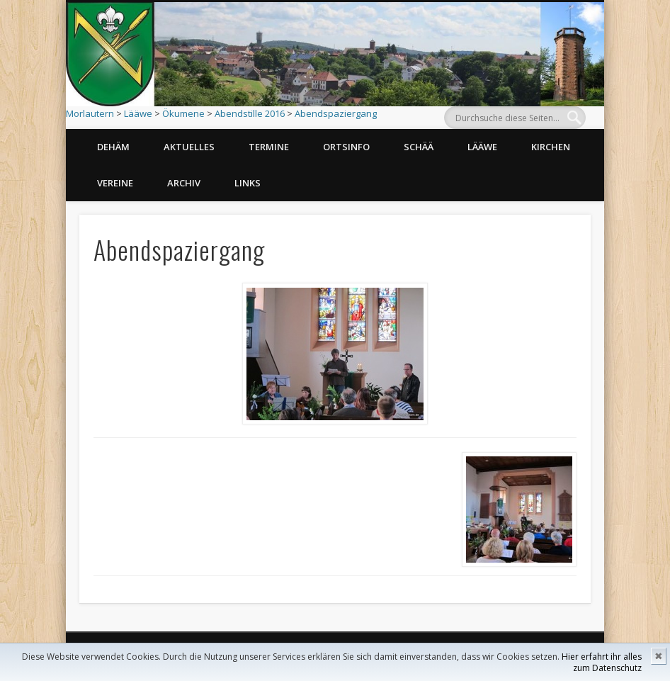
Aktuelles (189, 146)
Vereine (115, 182)
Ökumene (183, 113)
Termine (269, 146)
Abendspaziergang (336, 113)
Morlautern (90, 113)
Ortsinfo (346, 146)
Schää (418, 146)
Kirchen (550, 146)
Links (247, 182)
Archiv (183, 182)
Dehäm (113, 146)
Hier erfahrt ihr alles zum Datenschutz (602, 662)
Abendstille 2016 (250, 113)
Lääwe (138, 113)
